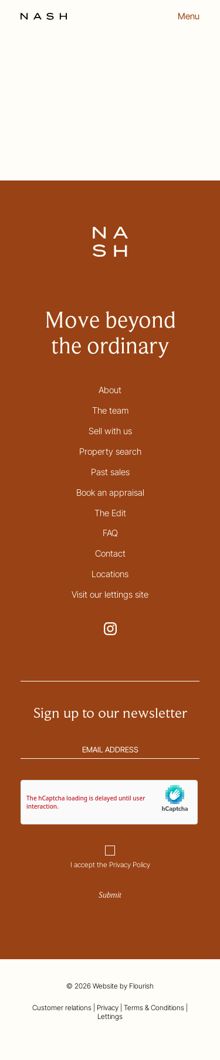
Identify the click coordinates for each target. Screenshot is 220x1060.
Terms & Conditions (154, 1008)
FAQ (110, 533)
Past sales (110, 472)
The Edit (110, 513)
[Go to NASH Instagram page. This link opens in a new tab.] (110, 628)
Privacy (108, 1008)
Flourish (141, 986)
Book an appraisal (110, 492)
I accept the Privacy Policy (110, 864)
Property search (110, 451)
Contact (110, 553)
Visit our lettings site (110, 594)
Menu (188, 16)
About (110, 390)
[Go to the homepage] (44, 16)
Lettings (110, 1016)
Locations (110, 574)
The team (110, 410)
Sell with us (110, 431)
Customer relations (62, 1008)
